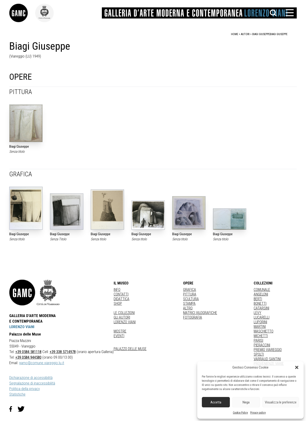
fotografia (192, 317)
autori (245, 34)
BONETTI (260, 303)
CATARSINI (261, 308)
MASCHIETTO (263, 331)
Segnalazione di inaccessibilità (32, 383)
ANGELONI (261, 294)
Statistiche (17, 394)
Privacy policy (258, 412)
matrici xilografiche (200, 313)
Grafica (189, 289)
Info (117, 289)
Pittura (189, 294)
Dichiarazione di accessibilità (31, 377)
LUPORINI (260, 322)
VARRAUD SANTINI (267, 359)
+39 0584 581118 (28, 351)
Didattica (121, 299)
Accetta (215, 402)
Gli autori (122, 317)
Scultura (191, 299)
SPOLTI (259, 354)
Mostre (120, 331)
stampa (189, 303)
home (234, 34)
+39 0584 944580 (28, 357)
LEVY (257, 313)
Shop (118, 303)
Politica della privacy (24, 388)
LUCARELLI (261, 317)
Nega (246, 402)
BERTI (258, 299)
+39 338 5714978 (63, 351)
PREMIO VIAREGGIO (268, 350)
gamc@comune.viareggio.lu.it (41, 362)
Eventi (119, 336)
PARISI (258, 340)
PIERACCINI (262, 345)
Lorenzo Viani (125, 322)
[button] (296, 367)
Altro (188, 308)
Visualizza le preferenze (281, 402)
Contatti (121, 294)
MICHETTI (261, 336)
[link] (22, 13)
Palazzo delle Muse (130, 349)
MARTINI (260, 326)
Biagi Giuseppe (278, 34)
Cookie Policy (240, 412)
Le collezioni (124, 313)
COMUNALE (262, 289)
